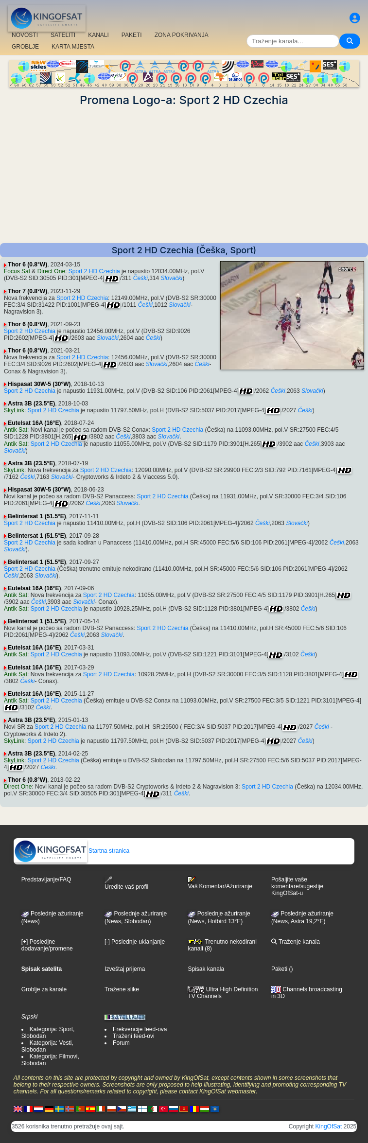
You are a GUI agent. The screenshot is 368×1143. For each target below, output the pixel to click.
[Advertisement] (184, 175)
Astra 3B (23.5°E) (31, 403)
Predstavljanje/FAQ (46, 879)
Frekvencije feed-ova (140, 1029)
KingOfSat (328, 1126)
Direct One (51, 271)
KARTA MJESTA (73, 46)
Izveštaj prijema (125, 969)
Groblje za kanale (44, 989)
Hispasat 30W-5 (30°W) (39, 384)
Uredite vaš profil (126, 883)
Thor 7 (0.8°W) (27, 291)
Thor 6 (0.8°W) (27, 264)
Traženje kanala (295, 941)
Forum (121, 1042)
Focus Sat (17, 271)
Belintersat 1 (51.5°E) (37, 516)
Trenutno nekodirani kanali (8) (222, 945)
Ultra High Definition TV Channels (223, 993)
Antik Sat (15, 429)
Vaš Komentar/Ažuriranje (220, 883)
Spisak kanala (206, 969)
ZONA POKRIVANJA (182, 35)
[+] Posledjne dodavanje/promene (47, 945)
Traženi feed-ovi (134, 1036)
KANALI (98, 35)
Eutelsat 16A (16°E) (34, 423)
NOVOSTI (25, 35)
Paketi (279, 969)
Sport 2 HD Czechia (94, 271)
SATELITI (63, 35)
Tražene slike (122, 989)
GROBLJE (25, 46)
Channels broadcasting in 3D (306, 993)
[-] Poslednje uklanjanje (135, 941)
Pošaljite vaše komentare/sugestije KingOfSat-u (297, 886)
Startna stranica (71, 850)
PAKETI (132, 35)
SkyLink (14, 410)
